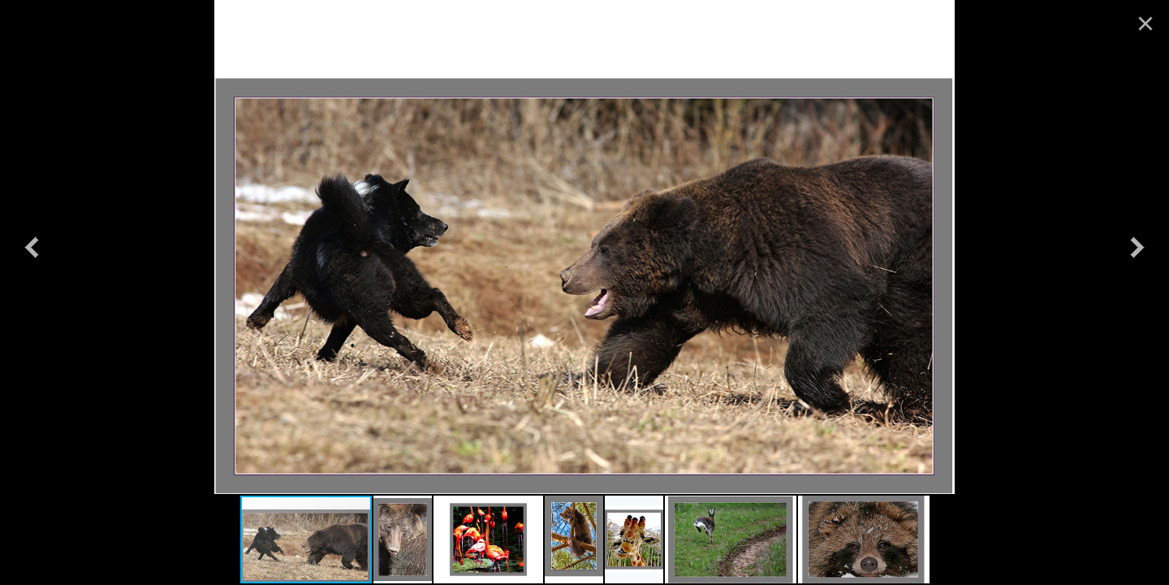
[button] (31, 247)
